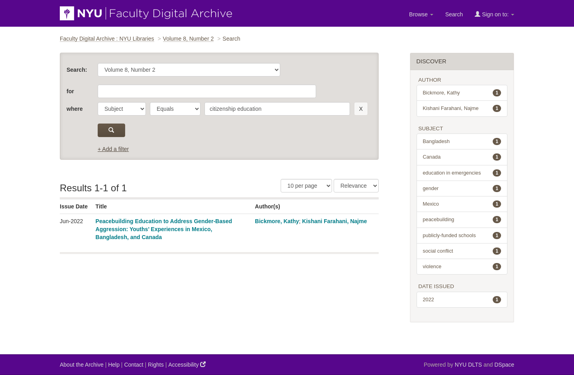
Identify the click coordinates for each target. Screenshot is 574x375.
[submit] (111, 130)
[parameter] (122, 109)
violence (462, 266)
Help (114, 364)
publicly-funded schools (462, 235)
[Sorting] (356, 185)
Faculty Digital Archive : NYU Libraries (107, 38)
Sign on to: (494, 14)
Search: (77, 70)
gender (462, 188)
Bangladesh (462, 141)
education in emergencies (462, 173)
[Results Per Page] (306, 185)
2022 (462, 299)
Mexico (462, 204)
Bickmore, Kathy (277, 221)
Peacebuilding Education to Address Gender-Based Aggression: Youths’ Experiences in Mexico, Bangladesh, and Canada (164, 229)
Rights (156, 364)
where (75, 109)
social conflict (462, 251)
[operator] (175, 109)
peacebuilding (462, 219)
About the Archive (82, 364)
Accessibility (187, 364)
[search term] (277, 109)
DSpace (504, 364)
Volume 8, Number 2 (188, 38)
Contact (133, 364)
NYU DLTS (468, 364)
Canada (462, 157)
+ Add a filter (113, 149)
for (70, 91)
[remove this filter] (361, 109)
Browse (421, 14)
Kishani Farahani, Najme (334, 221)
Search (454, 14)
